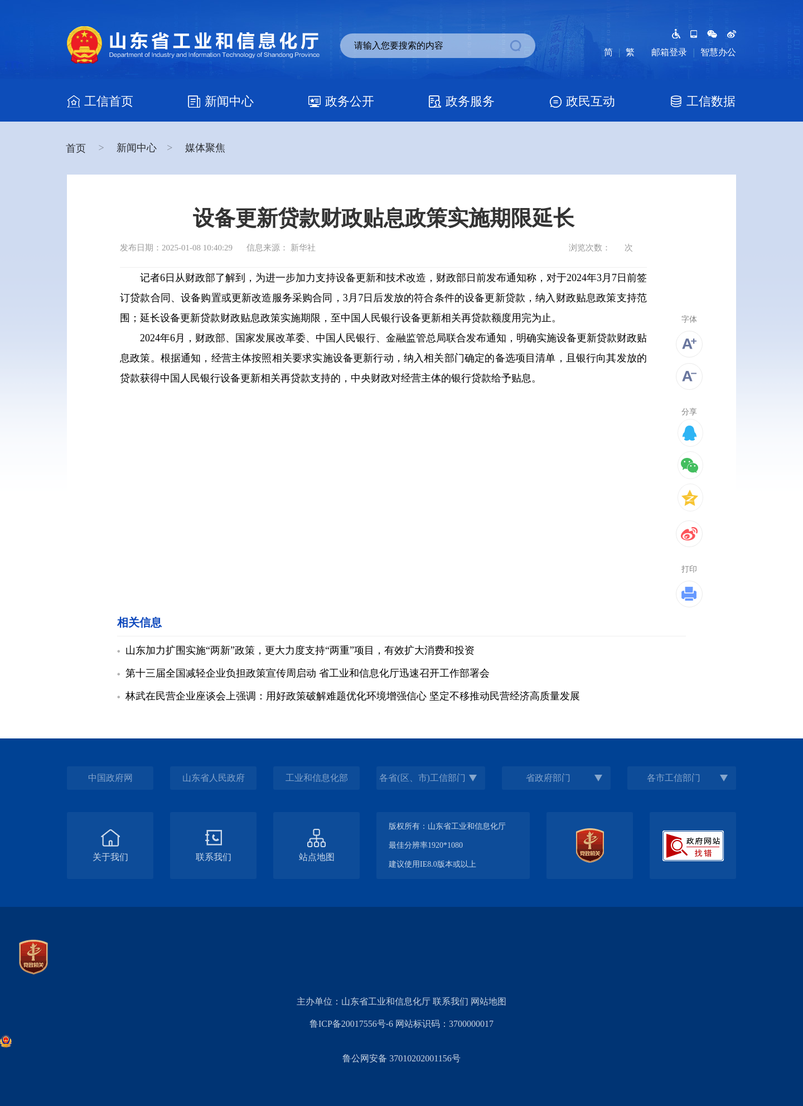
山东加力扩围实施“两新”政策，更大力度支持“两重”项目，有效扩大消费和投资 (300, 650)
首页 (77, 148)
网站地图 (488, 1001)
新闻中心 (137, 147)
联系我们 (450, 1001)
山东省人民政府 (213, 778)
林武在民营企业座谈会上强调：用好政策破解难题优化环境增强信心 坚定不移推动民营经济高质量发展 (352, 696)
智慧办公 (718, 52)
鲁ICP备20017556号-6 (351, 1023)
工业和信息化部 (317, 778)
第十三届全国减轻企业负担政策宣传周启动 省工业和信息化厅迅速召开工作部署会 (307, 673)
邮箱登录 (669, 52)
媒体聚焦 (205, 147)
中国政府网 (110, 778)
